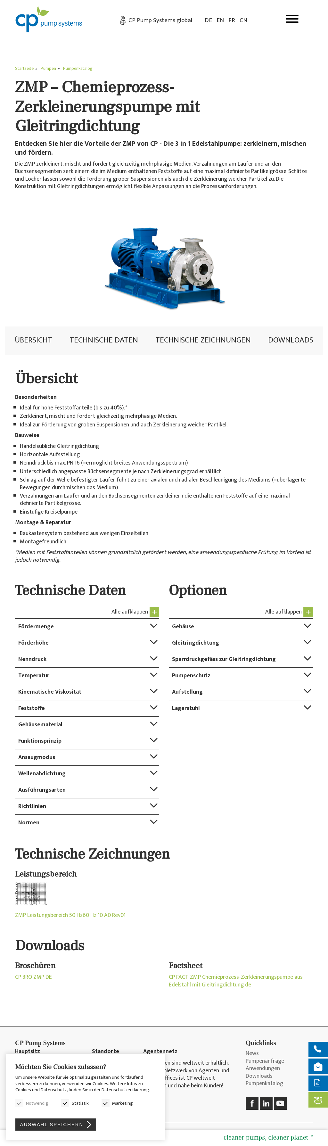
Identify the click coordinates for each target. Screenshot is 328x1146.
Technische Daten (104, 340)
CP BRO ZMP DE (33, 977)
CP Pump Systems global (160, 20)
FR (231, 20)
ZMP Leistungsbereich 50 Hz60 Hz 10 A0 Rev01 (70, 915)
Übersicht (33, 340)
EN (220, 20)
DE (208, 20)
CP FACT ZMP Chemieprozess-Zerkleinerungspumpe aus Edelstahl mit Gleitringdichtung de (236, 981)
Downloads (290, 340)
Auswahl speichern (52, 1124)
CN (243, 20)
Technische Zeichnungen (203, 340)
